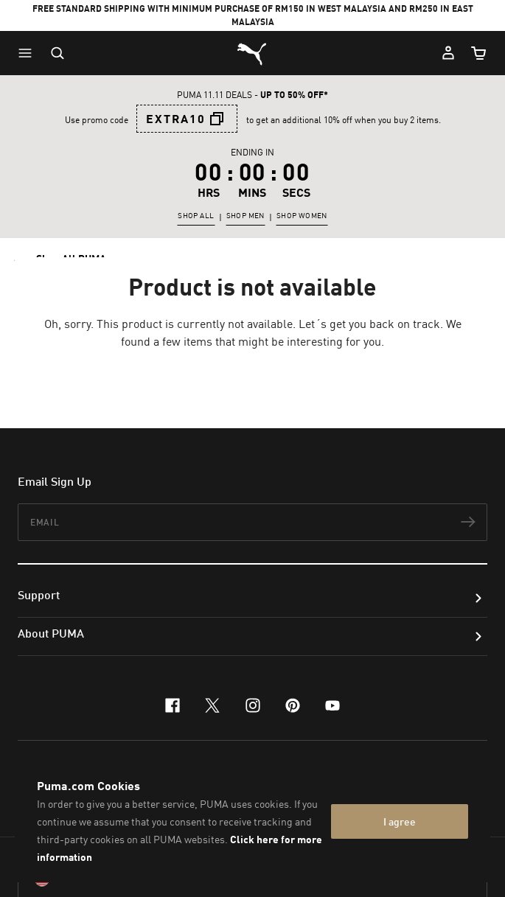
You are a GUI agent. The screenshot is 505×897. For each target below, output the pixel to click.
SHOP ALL (196, 215)
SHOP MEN (245, 215)
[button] (29, 53)
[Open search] (57, 53)
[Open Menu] (29, 53)
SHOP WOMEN (301, 215)
